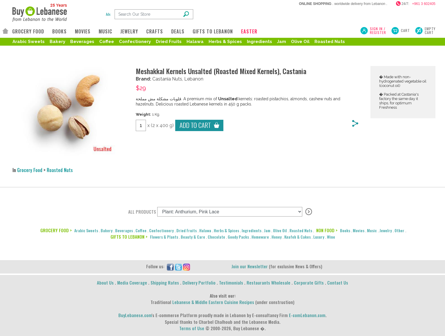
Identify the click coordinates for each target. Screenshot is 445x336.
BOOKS (59, 31)
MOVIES (83, 31)
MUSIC (105, 31)
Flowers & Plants (164, 237)
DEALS (177, 31)
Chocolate (216, 237)
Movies (358, 230)
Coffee (106, 41)
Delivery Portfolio (199, 282)
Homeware (260, 237)
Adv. (108, 14)
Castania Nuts (167, 79)
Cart (405, 30)
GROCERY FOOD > (56, 230)
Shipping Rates (165, 282)
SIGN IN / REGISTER (378, 30)
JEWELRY (129, 31)
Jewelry (385, 230)
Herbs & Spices (225, 41)
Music (372, 230)
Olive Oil (300, 41)
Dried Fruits (169, 41)
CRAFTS (154, 31)
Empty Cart (430, 30)
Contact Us (337, 282)
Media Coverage (132, 282)
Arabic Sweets (28, 41)
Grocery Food (29, 170)
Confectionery (135, 41)
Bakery (57, 41)
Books (345, 230)
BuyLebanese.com (135, 315)
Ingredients (259, 41)
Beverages (82, 41)
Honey (277, 237)
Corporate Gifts (309, 282)
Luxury (318, 237)
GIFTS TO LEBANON (213, 31)
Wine (331, 237)
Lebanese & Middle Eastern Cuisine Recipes (213, 302)
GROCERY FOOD (28, 31)
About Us (105, 282)
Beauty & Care (193, 237)
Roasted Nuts (329, 41)
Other (399, 230)
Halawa (195, 41)
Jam (281, 41)
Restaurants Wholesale (268, 282)
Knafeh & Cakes (297, 237)
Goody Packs (238, 237)
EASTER (249, 31)
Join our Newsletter (249, 266)
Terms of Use (191, 328)
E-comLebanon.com (307, 315)
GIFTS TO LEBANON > (129, 236)
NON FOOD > (326, 230)
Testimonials (231, 282)
